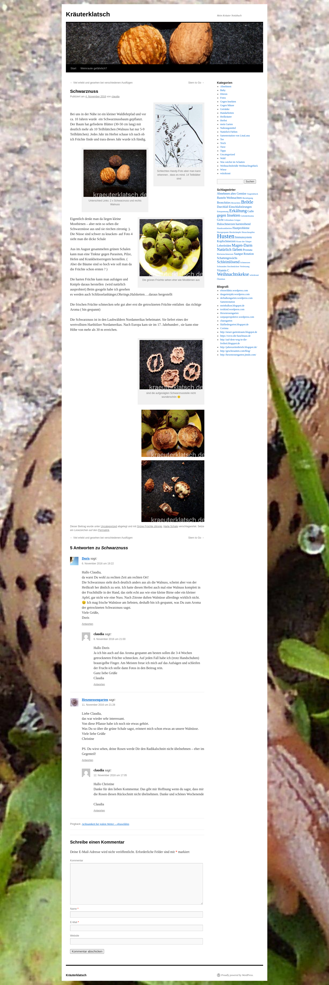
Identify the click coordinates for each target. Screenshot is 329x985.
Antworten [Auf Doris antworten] (87, 624)
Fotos (223, 97)
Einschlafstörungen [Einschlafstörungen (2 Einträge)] (240, 206)
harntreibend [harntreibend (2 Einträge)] (243, 224)
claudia (115, 96)
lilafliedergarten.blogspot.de (234, 324)
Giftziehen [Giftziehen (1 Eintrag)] (229, 220)
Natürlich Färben (229, 131)
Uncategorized (109, 526)
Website (74, 935)
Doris (86, 558)
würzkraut (225, 173)
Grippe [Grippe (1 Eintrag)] (237, 220)
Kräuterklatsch (88, 14)
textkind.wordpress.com (232, 309)
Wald (223, 158)
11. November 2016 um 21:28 (98, 704)
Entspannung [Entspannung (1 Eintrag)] (223, 211)
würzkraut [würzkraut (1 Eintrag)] (254, 275)
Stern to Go (196, 82)
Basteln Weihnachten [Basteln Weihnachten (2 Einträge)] (229, 197)
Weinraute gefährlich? (93, 68)
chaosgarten (226, 320)
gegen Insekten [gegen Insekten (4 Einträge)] (228, 215)
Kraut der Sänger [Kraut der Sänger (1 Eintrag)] (244, 241)
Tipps (223, 150)
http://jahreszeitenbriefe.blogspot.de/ (238, 347)
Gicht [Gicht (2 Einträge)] (220, 219)
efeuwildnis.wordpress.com (234, 290)
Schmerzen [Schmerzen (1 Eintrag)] (245, 262)
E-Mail (74, 922)
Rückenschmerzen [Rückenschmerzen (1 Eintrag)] (225, 254)
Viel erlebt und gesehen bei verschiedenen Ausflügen (101, 82)
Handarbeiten (227, 112)
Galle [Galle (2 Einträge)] (250, 211)
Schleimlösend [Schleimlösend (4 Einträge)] (228, 262)
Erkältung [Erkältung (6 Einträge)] (238, 210)
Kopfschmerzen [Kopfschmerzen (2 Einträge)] (226, 241)
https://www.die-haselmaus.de (235, 335)
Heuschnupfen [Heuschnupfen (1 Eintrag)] (248, 232)
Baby (223, 90)
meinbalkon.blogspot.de (232, 305)
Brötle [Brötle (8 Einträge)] (247, 202)
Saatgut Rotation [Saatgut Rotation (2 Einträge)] (244, 253)
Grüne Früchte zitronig (149, 526)
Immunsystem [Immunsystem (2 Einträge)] (243, 237)
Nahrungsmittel (228, 128)
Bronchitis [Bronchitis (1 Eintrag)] (235, 203)
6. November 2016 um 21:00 (109, 639)
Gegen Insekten (228, 101)
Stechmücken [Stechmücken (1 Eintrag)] (233, 266)
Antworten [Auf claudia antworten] (99, 684)
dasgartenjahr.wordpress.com (235, 294)
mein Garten (226, 124)
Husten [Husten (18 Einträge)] (225, 236)
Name (74, 908)
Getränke (225, 109)
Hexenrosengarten (95, 699)
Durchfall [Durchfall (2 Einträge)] (222, 206)
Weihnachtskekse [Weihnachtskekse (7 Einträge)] (233, 274)
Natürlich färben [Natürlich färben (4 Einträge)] (229, 249)
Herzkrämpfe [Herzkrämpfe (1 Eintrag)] (235, 232)
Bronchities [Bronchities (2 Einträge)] (224, 202)
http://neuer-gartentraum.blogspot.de (238, 332)
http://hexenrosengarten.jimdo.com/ (238, 354)
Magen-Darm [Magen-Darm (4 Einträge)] (242, 245)
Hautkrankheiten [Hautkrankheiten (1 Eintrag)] (224, 228)
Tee (222, 139)
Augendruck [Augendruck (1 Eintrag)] (252, 194)
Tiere (223, 146)
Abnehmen (225, 86)
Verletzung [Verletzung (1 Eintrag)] (244, 266)
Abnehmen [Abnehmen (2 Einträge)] (223, 193)
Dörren (223, 94)
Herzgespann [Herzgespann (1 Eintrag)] (223, 232)
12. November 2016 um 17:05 (110, 775)
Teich (223, 143)
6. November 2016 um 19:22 (98, 563)
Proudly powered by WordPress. (237, 975)
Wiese (223, 169)
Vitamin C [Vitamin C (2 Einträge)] (223, 270)
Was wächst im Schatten (232, 162)
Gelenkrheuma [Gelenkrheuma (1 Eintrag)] (247, 216)
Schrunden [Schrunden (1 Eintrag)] (222, 266)
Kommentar (76, 860)
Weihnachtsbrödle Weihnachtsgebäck (239, 165)
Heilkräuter (226, 116)
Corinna (224, 328)
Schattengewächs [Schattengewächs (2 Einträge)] (227, 258)
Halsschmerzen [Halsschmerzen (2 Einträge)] (226, 224)
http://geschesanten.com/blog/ (235, 350)
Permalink (103, 530)
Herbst (223, 120)
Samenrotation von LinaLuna (235, 135)
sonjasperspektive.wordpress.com (237, 316)
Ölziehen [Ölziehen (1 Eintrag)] (221, 279)
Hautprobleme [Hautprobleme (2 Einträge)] (240, 228)
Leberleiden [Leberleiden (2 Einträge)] (224, 245)
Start (73, 68)
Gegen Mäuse (227, 105)
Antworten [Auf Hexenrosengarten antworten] (87, 760)
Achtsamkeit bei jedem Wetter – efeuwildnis (105, 823)
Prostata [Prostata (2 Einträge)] (247, 249)
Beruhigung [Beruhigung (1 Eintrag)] (248, 198)
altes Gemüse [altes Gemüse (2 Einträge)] (238, 193)
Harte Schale (170, 526)
